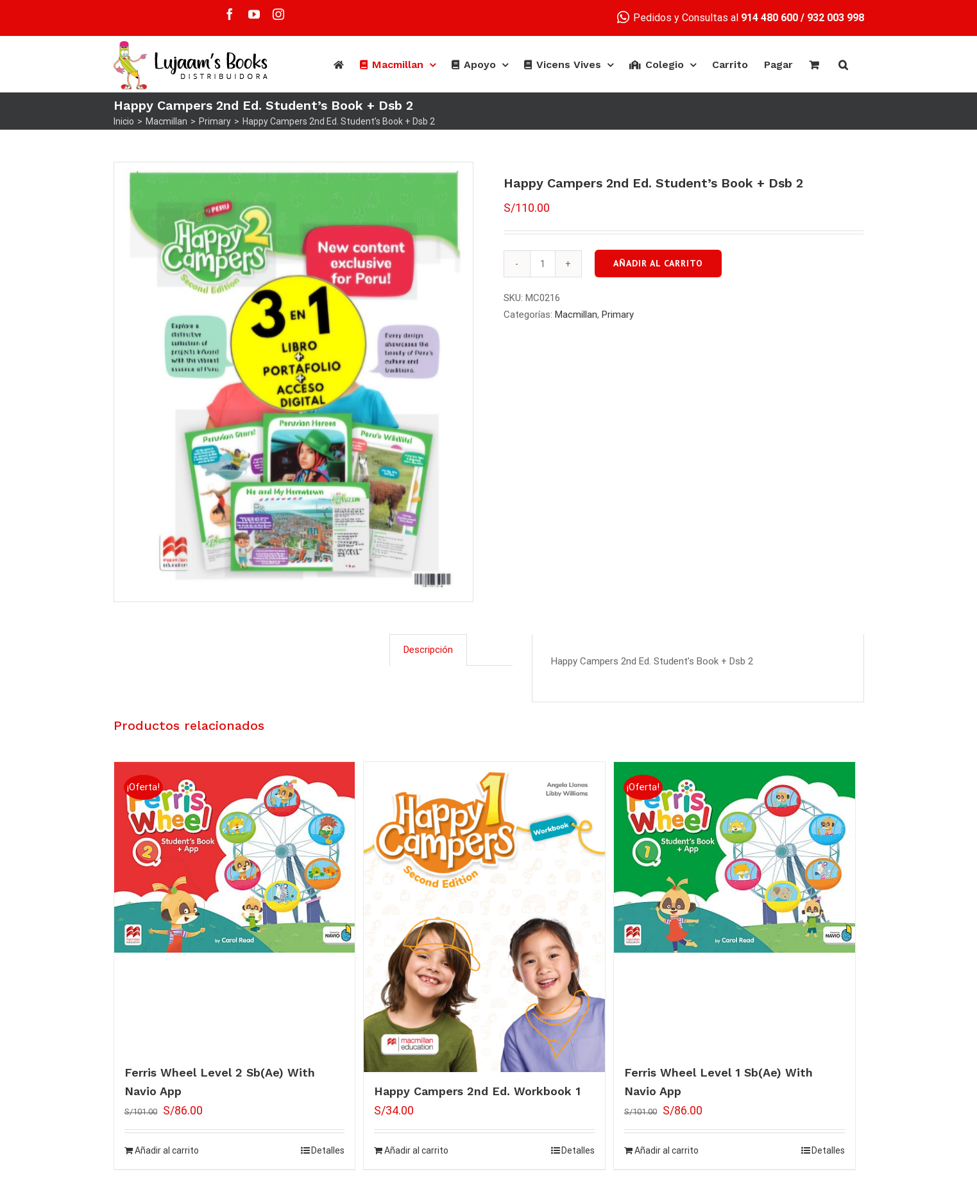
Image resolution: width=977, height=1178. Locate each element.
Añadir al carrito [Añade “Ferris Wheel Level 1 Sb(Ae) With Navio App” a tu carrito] (666, 1150)
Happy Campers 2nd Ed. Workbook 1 (477, 1091)
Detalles (327, 1150)
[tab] (428, 649)
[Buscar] (843, 65)
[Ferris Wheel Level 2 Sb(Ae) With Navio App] (234, 857)
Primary (618, 314)
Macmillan (576, 314)
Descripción (428, 649)
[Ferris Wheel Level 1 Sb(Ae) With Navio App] (734, 857)
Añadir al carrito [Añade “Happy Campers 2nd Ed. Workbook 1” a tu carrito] (416, 1150)
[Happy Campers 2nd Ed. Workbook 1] (484, 917)
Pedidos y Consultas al (707, 18)
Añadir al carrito (658, 263)
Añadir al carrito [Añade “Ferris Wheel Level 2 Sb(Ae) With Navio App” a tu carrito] (167, 1150)
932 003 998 (835, 18)
